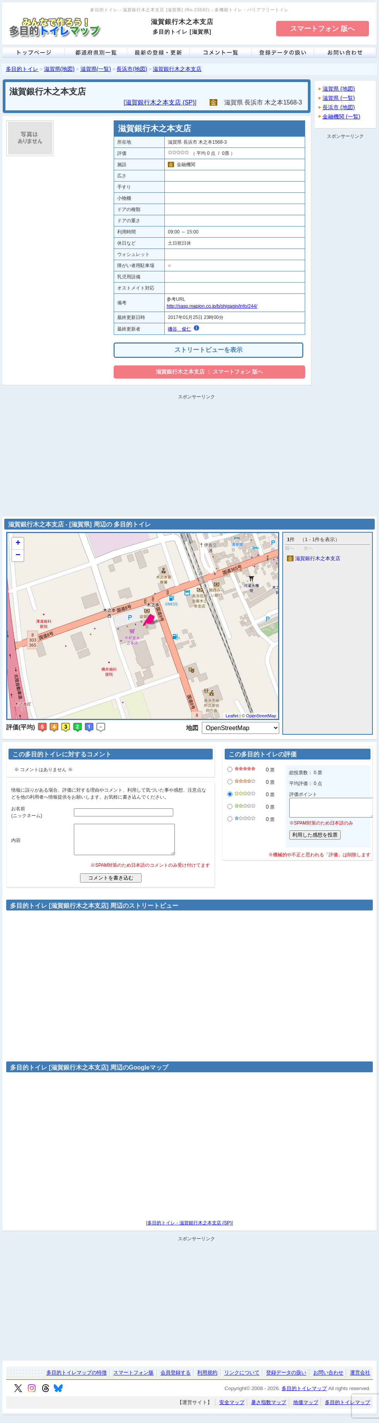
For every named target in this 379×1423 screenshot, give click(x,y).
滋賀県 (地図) (339, 89)
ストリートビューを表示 (208, 349)
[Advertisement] (345, 258)
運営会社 (360, 1379)
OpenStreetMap (261, 715)
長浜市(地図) (131, 69)
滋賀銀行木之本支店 (177, 69)
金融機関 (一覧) (341, 116)
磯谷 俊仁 (179, 329)
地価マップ (305, 1408)
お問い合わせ (328, 1379)
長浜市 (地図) (339, 107)
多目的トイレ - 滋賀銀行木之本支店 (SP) (189, 1228)
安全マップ (231, 1408)
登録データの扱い (286, 1379)
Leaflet (231, 715)
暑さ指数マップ (268, 1408)
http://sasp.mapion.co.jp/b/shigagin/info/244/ (212, 306)
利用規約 (207, 1379)
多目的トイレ (22, 69)
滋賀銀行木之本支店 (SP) (160, 102)
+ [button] (17, 543)
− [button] (17, 555)
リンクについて (241, 1379)
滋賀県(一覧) (95, 69)
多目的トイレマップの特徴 (76, 1379)
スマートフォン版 (133, 1379)
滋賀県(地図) (59, 69)
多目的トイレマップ (304, 1394)
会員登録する (175, 1379)
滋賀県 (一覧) (339, 98)
